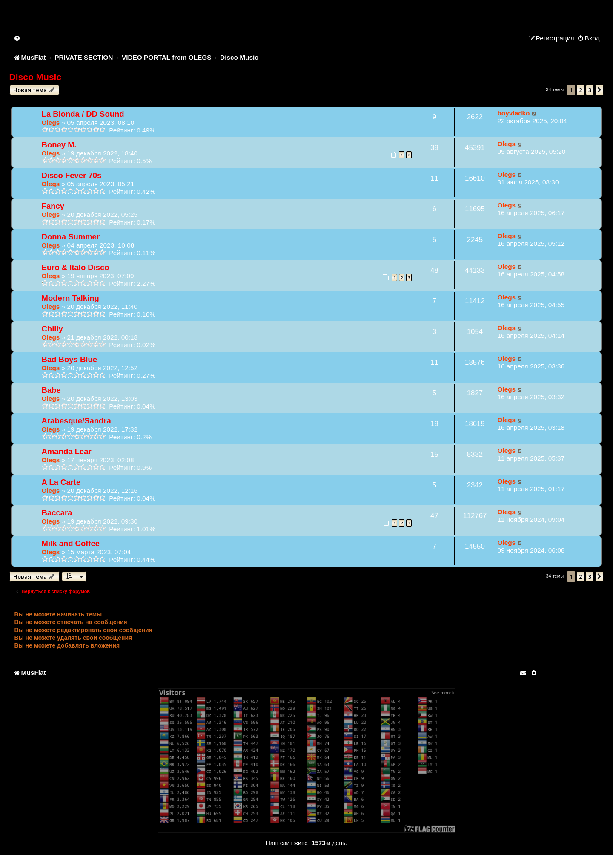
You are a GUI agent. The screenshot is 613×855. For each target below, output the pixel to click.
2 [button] (580, 90)
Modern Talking (70, 298)
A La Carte (61, 482)
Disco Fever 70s (72, 175)
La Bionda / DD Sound (83, 113)
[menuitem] (17, 38)
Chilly (52, 328)
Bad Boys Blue (69, 359)
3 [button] (589, 90)
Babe (51, 390)
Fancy (53, 206)
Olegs (51, 122)
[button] (599, 90)
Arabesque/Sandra (76, 420)
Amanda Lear (67, 451)
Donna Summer (71, 236)
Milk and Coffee (71, 543)
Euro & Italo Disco (75, 267)
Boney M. (59, 144)
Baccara (57, 512)
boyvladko (513, 113)
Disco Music (35, 77)
